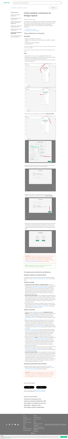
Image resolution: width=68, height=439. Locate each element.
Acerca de (25, 420)
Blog (24, 425)
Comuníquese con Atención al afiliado (32, 329)
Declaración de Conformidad (38, 427)
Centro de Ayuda (13, 7)
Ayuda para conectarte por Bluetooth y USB (35, 401)
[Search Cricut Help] (37, 2)
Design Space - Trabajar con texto (32, 405)
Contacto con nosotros (27, 422)
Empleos (24, 427)
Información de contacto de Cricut (32, 399)
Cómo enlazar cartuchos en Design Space (16, 33)
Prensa (24, 423)
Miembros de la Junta (37, 417)
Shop (34, 420)
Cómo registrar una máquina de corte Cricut (35, 403)
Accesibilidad (36, 425)
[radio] (29, 387)
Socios (24, 415)
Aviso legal (25, 417)
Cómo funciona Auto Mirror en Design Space (16, 19)
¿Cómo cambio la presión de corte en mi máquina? (16, 36)
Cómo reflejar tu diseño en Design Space (34, 407)
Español (33, 433)
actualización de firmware (39, 325)
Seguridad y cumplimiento (38, 423)
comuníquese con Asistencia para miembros (40, 305)
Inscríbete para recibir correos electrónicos (55, 424)
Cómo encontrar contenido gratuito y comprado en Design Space (16, 22)
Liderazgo (35, 415)
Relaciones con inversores (27, 428)
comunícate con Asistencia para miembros (33, 261)
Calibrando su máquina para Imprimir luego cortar (16, 26)
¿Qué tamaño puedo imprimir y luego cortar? (16, 30)
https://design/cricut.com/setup (31, 317)
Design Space (33, 55)
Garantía (35, 422)
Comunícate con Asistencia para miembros (33, 349)
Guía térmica (36, 431)
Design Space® (19, 7)
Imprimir (53, 7)
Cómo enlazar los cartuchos (30, 29)
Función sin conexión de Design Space (15, 15)
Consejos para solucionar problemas (32, 30)
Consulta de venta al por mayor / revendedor (39, 429)
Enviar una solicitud (40, 391)
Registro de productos (27, 430)
